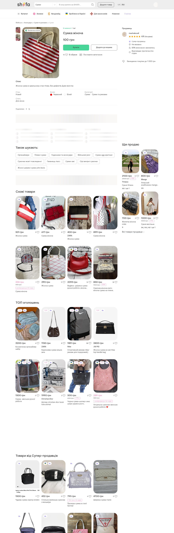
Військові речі (84, 155)
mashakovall (134, 33)
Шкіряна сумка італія (102, 500)
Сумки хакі (70, 161)
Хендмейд (54, 13)
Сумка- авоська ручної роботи (25, 400)
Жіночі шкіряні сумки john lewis (31, 168)
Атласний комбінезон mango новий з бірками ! (149, 184)
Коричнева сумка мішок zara (51, 351)
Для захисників (98, 13)
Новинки (116, 14)
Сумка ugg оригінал (103, 155)
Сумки (51, 23)
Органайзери (23, 155)
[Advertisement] (140, 103)
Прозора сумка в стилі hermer (77, 504)
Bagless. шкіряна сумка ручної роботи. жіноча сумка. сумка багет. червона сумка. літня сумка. (79, 287)
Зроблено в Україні (75, 13)
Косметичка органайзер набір (25, 348)
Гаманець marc (53, 161)
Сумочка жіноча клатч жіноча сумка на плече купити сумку (103, 289)
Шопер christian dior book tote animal (52, 403)
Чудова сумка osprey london (27, 500)
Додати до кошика (104, 47)
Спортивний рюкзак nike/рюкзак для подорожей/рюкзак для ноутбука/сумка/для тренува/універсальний (79, 351)
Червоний (57, 94)
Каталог (23, 14)
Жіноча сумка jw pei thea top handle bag (104, 351)
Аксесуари (28, 23)
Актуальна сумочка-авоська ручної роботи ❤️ (105, 406)
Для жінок (20, 101)
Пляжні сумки (40, 155)
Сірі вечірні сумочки (89, 161)
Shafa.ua (19, 23)
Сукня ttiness (127, 185)
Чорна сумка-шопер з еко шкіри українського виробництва (78, 402)
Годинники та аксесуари (61, 155)
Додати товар (106, 5)
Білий (69, 94)
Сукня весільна (147, 224)
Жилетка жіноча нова (129, 223)
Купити (76, 47)
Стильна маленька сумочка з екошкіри (53, 501)
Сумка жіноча (47, 236)
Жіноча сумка (21, 236)
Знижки (38, 13)
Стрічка (127, 14)
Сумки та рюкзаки (40, 23)
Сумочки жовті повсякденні (30, 161)
